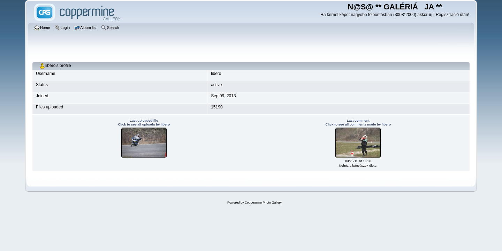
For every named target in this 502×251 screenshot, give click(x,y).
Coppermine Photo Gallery (263, 202)
